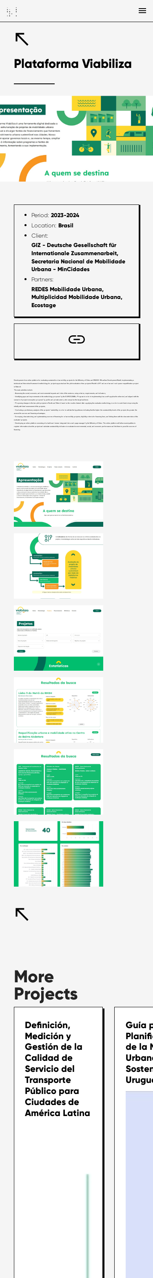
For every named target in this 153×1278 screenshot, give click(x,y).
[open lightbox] (59, 494)
